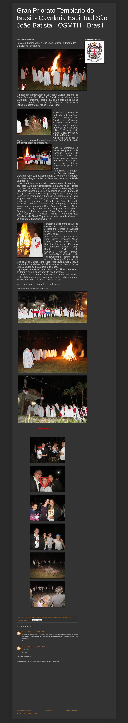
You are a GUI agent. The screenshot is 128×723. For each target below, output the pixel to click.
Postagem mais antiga (71, 710)
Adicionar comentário (24, 656)
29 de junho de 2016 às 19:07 (36, 647)
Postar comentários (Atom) (29, 713)
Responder (25, 641)
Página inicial (48, 710)
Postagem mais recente (24, 710)
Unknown (25, 632)
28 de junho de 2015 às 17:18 (36, 632)
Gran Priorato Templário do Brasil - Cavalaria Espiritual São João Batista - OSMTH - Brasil (62, 18)
